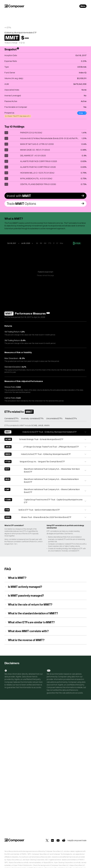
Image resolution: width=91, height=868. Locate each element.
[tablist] (45, 418)
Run (76, 243)
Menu (82, 6)
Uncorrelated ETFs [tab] (54, 418)
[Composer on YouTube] (58, 840)
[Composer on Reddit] (63, 840)
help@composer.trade (77, 840)
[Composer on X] (47, 840)
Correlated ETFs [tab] (11, 418)
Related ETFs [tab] (71, 418)
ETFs (9, 27)
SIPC (29, 854)
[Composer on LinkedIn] (52, 840)
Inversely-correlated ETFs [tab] (32, 418)
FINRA (23, 854)
